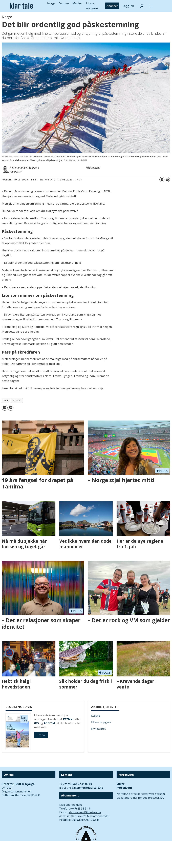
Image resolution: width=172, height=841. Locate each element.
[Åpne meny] (151, 6)
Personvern (124, 787)
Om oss (6, 787)
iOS (36, 723)
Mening (77, 3)
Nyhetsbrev (98, 729)
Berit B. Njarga (25, 784)
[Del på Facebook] (161, 179)
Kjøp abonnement (70, 805)
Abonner (112, 6)
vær (6, 400)
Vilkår (120, 784)
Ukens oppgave (101, 722)
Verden (64, 3)
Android (49, 723)
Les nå (41, 735)
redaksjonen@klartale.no (86, 787)
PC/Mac (68, 719)
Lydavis (95, 715)
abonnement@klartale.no (85, 812)
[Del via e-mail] (167, 179)
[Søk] (141, 6)
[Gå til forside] (21, 6)
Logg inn (128, 6)
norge (17, 400)
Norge (51, 3)
